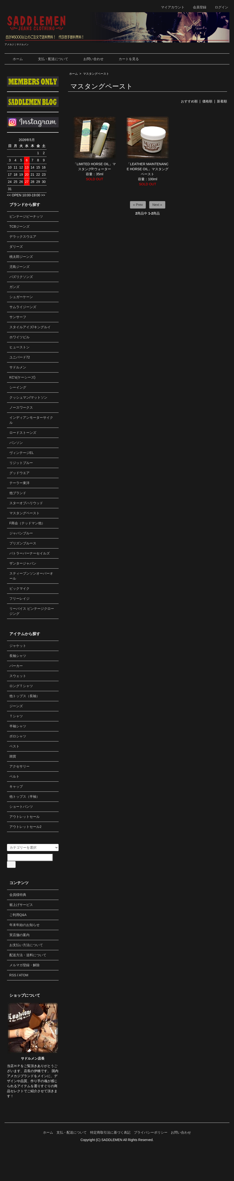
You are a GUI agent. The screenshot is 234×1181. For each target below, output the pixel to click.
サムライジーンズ (22, 307)
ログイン (219, 7)
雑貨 (12, 756)
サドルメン (17, 367)
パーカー (16, 666)
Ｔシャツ (16, 716)
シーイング (17, 387)
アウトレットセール (24, 817)
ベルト (14, 776)
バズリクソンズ (21, 277)
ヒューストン (19, 347)
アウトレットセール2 (25, 827)
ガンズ (14, 287)
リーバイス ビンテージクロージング (31, 611)
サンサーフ (17, 317)
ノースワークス (21, 407)
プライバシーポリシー (150, 1132)
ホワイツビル (19, 337)
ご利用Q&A (18, 915)
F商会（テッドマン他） (27, 523)
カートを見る (125, 59)
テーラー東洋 (19, 483)
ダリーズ (16, 247)
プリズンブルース (22, 543)
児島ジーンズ (19, 267)
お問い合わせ (90, 59)
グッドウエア (19, 473)
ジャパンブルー (21, 533)
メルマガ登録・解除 (24, 965)
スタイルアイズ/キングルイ (30, 327)
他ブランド (17, 493)
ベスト (14, 746)
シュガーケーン (21, 297)
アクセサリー (19, 766)
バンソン (16, 443)
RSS (12, 975)
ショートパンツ (21, 806)
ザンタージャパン (22, 563)
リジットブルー (21, 463)
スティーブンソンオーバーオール (31, 575)
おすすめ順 (189, 101)
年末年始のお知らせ (24, 925)
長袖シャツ (17, 656)
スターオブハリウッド (26, 503)
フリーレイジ (19, 598)
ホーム (14, 59)
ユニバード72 (19, 357)
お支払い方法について (26, 945)
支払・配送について (49, 59)
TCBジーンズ (19, 226)
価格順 (207, 101)
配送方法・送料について (27, 955)
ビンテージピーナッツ (26, 216)
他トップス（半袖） (24, 796)
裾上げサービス (21, 905)
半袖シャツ (17, 726)
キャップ (16, 786)
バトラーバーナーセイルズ (29, 553)
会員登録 (197, 7)
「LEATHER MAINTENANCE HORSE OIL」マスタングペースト (147, 169)
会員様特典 (17, 895)
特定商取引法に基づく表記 (110, 1132)
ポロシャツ (17, 736)
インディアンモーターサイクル (31, 420)
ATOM (23, 975)
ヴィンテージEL (21, 453)
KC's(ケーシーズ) (22, 377)
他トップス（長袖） (24, 696)
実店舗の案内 (19, 935)
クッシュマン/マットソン (28, 397)
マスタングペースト (96, 73)
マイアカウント (170, 7)
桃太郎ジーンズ (21, 257)
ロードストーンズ (22, 433)
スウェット (17, 676)
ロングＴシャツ (21, 686)
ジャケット (17, 646)
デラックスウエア (22, 236)
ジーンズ (16, 706)
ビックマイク (19, 588)
